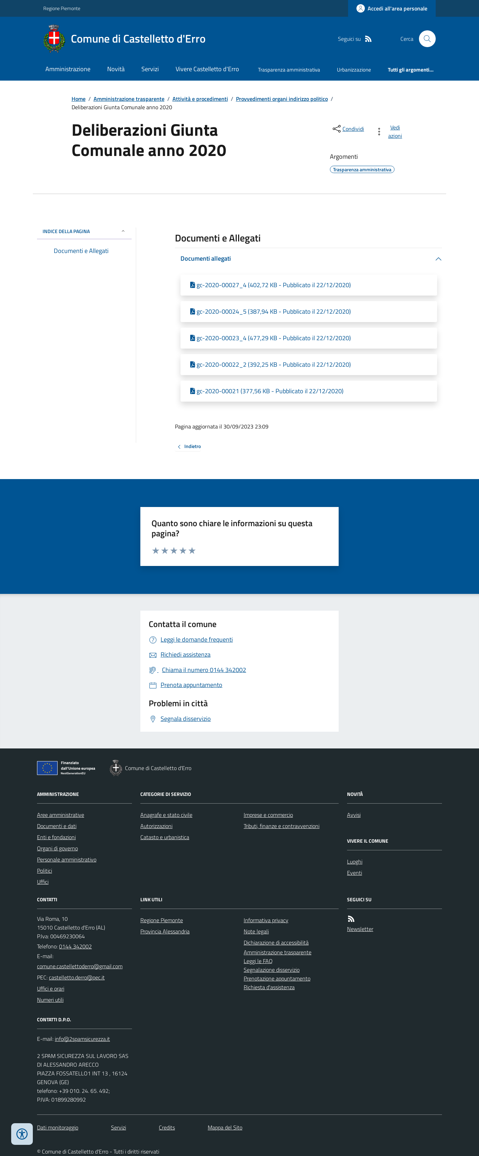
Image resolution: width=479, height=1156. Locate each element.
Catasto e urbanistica (164, 837)
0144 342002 (75, 946)
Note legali (256, 931)
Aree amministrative (60, 815)
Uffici (43, 882)
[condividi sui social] (348, 128)
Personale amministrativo (66, 859)
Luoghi (354, 861)
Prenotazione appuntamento (277, 978)
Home (79, 99)
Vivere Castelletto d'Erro (207, 69)
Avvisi (354, 815)
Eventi (354, 872)
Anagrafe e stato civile (166, 815)
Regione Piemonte (61, 8)
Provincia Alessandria (165, 931)
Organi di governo (57, 848)
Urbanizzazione (354, 70)
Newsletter (360, 929)
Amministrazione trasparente (129, 99)
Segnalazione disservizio (272, 969)
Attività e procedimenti (200, 99)
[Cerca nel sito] (424, 38)
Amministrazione (67, 69)
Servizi (150, 69)
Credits (167, 1127)
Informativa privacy (266, 920)
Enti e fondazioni (56, 837)
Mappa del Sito (225, 1127)
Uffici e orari (50, 988)
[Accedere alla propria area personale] (392, 8)
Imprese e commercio (268, 815)
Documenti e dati (56, 826)
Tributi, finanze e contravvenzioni (281, 826)
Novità (116, 69)
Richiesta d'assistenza (269, 987)
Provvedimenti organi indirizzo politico (282, 99)
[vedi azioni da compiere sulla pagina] (390, 131)
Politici (44, 870)
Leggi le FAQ (258, 961)
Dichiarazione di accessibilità (276, 942)
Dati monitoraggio (57, 1127)
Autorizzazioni (156, 826)
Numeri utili (50, 999)
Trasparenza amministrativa (289, 70)
